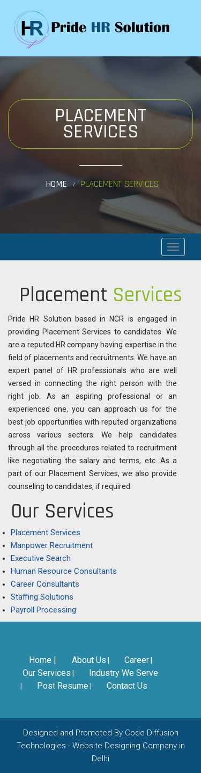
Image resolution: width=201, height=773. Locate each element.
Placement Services (45, 532)
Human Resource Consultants (64, 571)
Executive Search (41, 558)
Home (56, 184)
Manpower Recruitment (52, 545)
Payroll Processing (43, 610)
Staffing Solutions (42, 597)
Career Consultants (45, 584)
